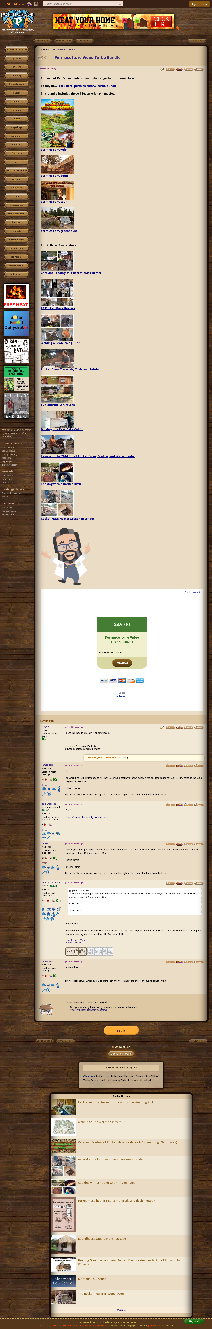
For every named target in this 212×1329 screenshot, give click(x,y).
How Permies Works (76, 940)
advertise (55, 1326)
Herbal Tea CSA (74, 942)
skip (17, 196)
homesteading (16, 84)
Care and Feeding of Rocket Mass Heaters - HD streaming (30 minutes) (127, 1142)
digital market (16, 240)
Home (7, 4)
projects (16, 231)
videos (72, 49)
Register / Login (199, 4)
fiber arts (17, 153)
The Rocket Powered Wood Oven (101, 1293)
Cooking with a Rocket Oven (61, 484)
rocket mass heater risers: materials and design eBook (116, 1200)
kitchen (17, 110)
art (16, 162)
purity (17, 119)
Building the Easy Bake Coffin (62, 429)
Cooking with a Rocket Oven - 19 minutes (106, 1182)
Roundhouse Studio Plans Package (102, 1238)
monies (17, 101)
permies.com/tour (54, 201)
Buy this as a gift (192, 592)
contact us (43, 1326)
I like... (44, 785)
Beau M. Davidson (107, 758)
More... (121, 1310)
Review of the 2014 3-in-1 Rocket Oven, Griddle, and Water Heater (88, 456)
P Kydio (46, 726)
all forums (16, 274)
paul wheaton (59, 49)
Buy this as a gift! (121, 1047)
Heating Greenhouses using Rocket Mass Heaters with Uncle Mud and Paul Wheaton (130, 1262)
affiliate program (69, 1326)
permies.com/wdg (54, 149)
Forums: (45, 49)
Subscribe (19, 4)
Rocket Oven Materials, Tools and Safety (70, 369)
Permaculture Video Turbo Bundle (88, 57)
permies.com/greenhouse (59, 231)
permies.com (16, 248)
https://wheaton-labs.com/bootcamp (88, 1010)
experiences (16, 205)
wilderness (16, 144)
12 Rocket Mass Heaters (58, 308)
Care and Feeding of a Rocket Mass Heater (71, 273)
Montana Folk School (92, 1279)
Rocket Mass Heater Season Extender (67, 518)
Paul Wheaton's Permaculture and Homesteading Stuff (116, 1102)
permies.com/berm (54, 175)
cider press (16, 222)
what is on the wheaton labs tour (101, 1122)
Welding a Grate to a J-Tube (60, 343)
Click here (89, 1076)
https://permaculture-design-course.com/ (86, 817)
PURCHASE (122, 662)
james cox (47, 765)
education (16, 188)
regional (16, 179)
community (17, 136)
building (17, 75)
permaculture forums (16, 49)
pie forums (16, 257)
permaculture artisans (16, 170)
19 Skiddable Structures (58, 405)
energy (16, 93)
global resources (16, 214)
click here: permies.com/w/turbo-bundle (88, 86)
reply (121, 1030)
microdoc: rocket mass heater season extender (111, 1159)
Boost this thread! (121, 1053)
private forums (17, 266)
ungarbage (16, 127)
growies (17, 58)
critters (17, 67)
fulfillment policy (87, 1326)
